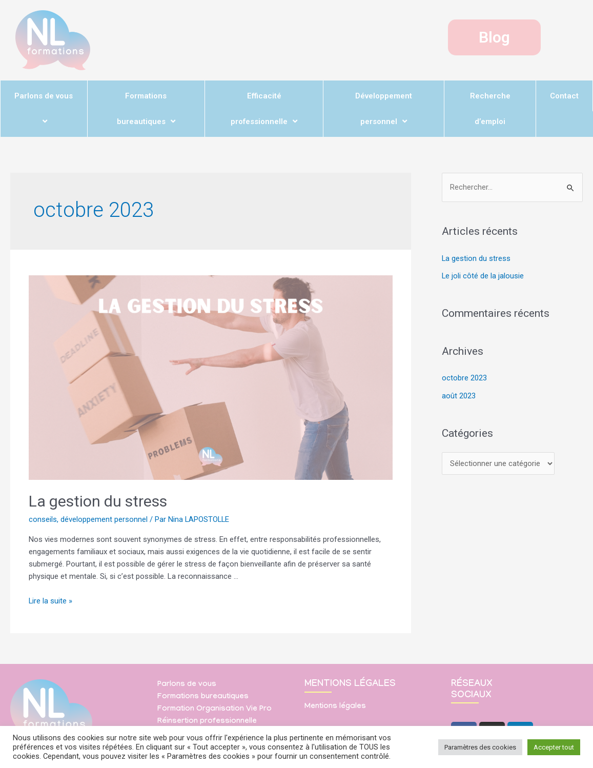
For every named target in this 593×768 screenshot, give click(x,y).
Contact (564, 95)
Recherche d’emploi (490, 108)
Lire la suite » (51, 600)
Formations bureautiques (146, 108)
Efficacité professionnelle (264, 108)
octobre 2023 (464, 377)
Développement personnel (383, 108)
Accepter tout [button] (554, 747)
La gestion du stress (98, 501)
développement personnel (104, 519)
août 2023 (459, 394)
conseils (43, 519)
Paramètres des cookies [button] (480, 747)
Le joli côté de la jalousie (483, 275)
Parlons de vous (43, 108)
